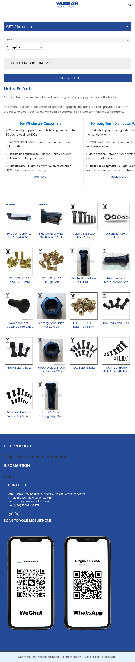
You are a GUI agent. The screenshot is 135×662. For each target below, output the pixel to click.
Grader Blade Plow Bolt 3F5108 (83, 280)
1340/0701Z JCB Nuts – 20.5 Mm (83, 325)
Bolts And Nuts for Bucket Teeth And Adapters (19, 414)
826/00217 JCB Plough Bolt (51, 280)
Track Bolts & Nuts (19, 368)
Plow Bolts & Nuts (84, 368)
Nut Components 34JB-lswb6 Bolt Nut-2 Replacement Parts (51, 235)
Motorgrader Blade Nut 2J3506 (51, 325)
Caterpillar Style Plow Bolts (84, 235)
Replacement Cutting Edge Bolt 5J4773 (19, 325)
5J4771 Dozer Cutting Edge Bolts (51, 414)
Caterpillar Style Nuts (116, 235)
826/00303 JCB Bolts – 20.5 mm (19, 280)
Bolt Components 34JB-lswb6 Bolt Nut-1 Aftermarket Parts (18, 235)
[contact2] (59, 583)
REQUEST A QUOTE (68, 78)
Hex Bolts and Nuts (116, 323)
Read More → (41, 177)
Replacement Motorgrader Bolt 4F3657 (116, 280)
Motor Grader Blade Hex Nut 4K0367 (51, 369)
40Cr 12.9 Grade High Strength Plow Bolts (116, 369)
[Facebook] (10, 513)
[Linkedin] (17, 513)
